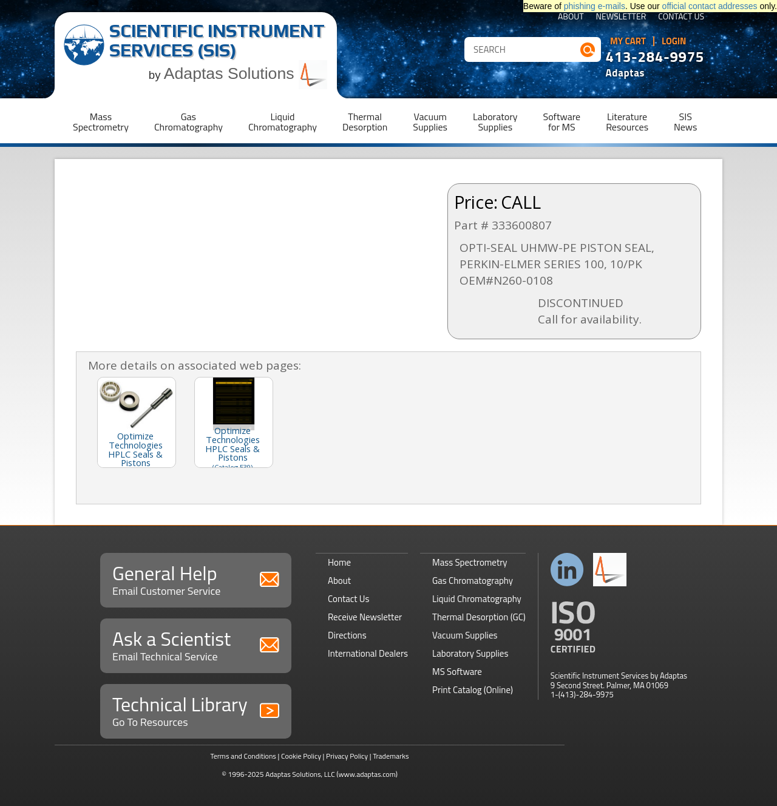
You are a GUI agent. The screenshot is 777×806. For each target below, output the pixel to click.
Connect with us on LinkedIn (567, 569)
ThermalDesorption (364, 121)
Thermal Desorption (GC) (479, 617)
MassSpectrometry (101, 121)
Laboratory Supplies (470, 653)
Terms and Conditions (243, 756)
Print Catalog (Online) (472, 690)
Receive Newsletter (365, 617)
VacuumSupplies (430, 121)
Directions (347, 635)
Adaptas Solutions (246, 73)
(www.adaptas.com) (367, 774)
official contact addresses (710, 6)
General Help (195, 578)
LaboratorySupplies (495, 121)
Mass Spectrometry (469, 562)
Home (339, 562)
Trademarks (391, 756)
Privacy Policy (347, 756)
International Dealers (368, 653)
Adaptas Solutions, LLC (300, 774)
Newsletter (621, 17)
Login (674, 41)
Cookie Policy (301, 756)
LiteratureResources (627, 121)
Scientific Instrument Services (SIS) (217, 40)
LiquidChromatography (282, 121)
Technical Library (195, 709)
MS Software (457, 672)
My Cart (628, 41)
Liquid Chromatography (476, 599)
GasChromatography (188, 121)
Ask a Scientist (195, 644)
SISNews (685, 121)
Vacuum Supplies (464, 635)
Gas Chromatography (472, 581)
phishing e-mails (594, 6)
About (571, 17)
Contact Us (681, 17)
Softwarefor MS (562, 121)
